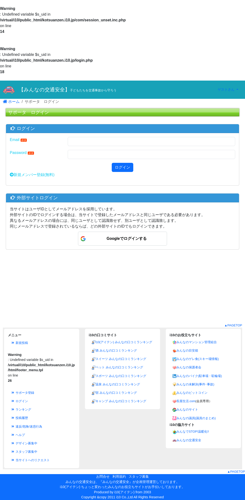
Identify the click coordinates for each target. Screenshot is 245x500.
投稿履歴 (19, 418)
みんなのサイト (187, 409)
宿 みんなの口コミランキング (116, 392)
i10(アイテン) (124, 492)
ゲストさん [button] (226, 89)
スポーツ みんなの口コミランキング (120, 376)
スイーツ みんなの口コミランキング (120, 359)
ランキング (21, 409)
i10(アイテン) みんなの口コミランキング (123, 342)
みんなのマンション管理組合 (196, 342)
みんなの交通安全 (188, 440)
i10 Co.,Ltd (124, 497)
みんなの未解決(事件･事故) (195, 384)
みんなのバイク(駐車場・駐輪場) (199, 376)
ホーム (11, 102)
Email (18, 140)
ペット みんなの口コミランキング (119, 367)
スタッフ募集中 (24, 451)
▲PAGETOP (233, 325)
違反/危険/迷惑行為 (26, 426)
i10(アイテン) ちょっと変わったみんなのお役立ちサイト (102, 487)
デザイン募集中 (24, 443)
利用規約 (119, 476)
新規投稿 (19, 343)
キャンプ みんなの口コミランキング (120, 401)
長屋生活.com (185, 401)
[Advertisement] (122, 289)
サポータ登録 (22, 392)
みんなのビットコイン (191, 392)
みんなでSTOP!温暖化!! (192, 431)
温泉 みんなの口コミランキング (117, 384)
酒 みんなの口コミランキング (116, 350)
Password (22, 153)
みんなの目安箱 (187, 350)
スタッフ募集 (139, 476)
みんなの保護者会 (188, 367)
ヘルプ (18, 435)
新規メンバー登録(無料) (32, 175)
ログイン (122, 167)
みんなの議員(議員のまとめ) (196, 418)
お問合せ (103, 476)
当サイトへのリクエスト (30, 460)
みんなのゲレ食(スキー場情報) (197, 359)
